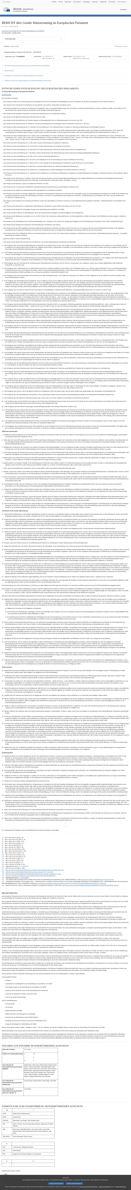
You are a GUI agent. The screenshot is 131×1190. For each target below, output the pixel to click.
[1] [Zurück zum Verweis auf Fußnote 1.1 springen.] (2, 837)
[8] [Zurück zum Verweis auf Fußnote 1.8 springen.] (2, 851)
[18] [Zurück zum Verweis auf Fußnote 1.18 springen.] (3, 870)
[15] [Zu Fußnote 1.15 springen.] (84, 169)
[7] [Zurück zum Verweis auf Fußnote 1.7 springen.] (2, 849)
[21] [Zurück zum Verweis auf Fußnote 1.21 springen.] (3, 875)
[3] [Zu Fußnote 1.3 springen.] (21, 137)
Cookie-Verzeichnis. (121, 1186)
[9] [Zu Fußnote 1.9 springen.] (85, 149)
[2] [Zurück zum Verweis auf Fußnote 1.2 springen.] (2, 839)
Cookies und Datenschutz (105, 1186)
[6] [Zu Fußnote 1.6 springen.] (76, 139)
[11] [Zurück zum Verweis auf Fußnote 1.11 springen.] (3, 856)
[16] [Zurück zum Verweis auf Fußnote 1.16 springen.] (3, 866)
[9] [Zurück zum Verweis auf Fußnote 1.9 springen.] (2, 853)
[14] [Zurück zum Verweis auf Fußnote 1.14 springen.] (3, 862)
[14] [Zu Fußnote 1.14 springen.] (77, 166)
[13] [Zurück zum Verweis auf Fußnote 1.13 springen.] (3, 860)
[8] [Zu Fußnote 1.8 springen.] (69, 146)
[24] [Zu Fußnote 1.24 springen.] (74, 301)
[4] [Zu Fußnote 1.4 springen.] (79, 137)
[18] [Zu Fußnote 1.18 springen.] (106, 216)
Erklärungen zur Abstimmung (81, 58)
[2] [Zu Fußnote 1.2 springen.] (84, 135)
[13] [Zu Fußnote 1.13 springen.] (92, 163)
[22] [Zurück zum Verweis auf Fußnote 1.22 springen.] (3, 877)
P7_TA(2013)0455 (23, 877)
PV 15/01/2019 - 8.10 (79, 56)
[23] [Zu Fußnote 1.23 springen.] (55, 297)
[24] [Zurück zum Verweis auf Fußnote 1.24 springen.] (3, 881)
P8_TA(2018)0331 (23, 866)
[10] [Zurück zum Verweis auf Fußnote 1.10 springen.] (3, 855)
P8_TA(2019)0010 (117, 56)
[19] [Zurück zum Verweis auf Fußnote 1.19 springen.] (3, 872)
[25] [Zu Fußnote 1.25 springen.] (40, 340)
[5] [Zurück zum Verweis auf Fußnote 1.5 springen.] (2, 845)
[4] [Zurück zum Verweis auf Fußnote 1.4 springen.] (2, 843)
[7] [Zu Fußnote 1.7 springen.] (68, 143)
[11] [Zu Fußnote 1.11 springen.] (58, 156)
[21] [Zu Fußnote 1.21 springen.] (59, 224)
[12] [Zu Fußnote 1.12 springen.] (83, 159)
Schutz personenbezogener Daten (88, 1186)
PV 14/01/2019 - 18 (47, 56)
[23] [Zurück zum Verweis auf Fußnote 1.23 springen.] (3, 879)
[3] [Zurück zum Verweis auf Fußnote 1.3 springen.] (2, 841)
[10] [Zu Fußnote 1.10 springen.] (98, 153)
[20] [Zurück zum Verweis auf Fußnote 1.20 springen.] (3, 874)
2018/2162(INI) (14, 46)
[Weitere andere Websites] (122, 2)
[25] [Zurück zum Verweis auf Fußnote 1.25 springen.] (3, 885)
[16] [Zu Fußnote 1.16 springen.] (10, 175)
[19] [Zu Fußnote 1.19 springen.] (11, 218)
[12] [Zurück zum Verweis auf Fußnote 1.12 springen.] (3, 858)
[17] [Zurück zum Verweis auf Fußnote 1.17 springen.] (3, 868)
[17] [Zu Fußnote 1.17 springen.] (76, 180)
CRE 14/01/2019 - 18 (48, 58)
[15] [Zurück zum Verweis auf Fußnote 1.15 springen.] (3, 864)
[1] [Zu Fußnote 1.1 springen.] (104, 127)
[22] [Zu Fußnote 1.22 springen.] (101, 230)
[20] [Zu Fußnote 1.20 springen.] (122, 221)
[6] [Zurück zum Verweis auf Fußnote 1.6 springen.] (2, 847)
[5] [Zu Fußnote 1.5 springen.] (13, 139)
